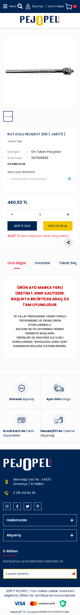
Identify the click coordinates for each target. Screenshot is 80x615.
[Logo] (40, 20)
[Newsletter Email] (37, 573)
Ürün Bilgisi (16, 263)
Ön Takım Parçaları (46, 152)
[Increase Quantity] (68, 214)
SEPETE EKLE (22, 226)
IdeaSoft (16, 612)
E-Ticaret (30, 612)
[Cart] (67, 6)
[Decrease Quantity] (12, 214)
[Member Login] (40, 6)
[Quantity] (40, 214)
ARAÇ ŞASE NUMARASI (21, 172)
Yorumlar (42, 263)
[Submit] (73, 573)
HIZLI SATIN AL (57, 226)
